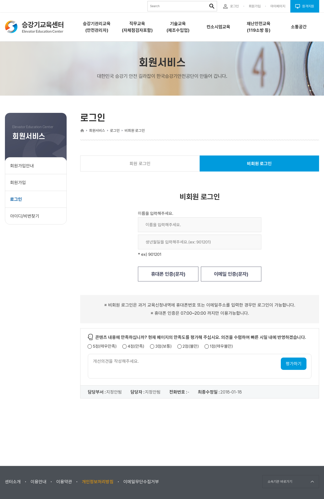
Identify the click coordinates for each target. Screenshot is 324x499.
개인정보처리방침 (98, 481)
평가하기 (294, 363)
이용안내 (38, 481)
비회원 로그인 (259, 166)
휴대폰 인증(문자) (168, 274)
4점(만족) (136, 346)
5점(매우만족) (105, 346)
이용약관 (64, 481)
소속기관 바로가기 (279, 481)
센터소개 (13, 481)
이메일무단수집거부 (141, 481)
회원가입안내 (22, 165)
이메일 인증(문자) (231, 274)
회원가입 (18, 182)
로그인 (16, 199)
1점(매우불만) (221, 346)
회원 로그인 (140, 163)
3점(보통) (163, 346)
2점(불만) (191, 346)
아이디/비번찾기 (24, 216)
